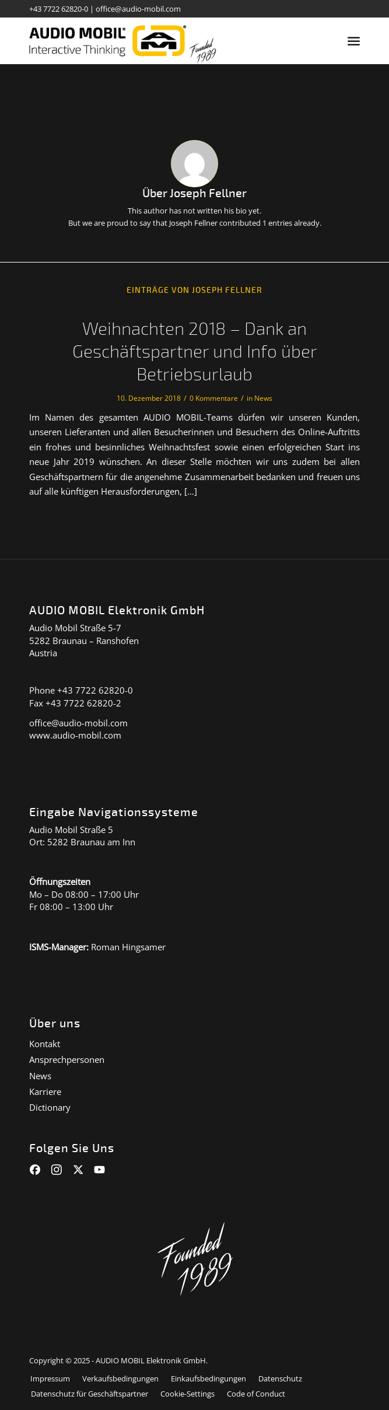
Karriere (45, 1091)
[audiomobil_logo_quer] (161, 41)
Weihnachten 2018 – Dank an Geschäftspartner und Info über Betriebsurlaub (194, 352)
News (263, 398)
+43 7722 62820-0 (58, 9)
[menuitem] (354, 41)
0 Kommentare (214, 398)
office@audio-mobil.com (138, 9)
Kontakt (44, 1043)
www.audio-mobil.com (75, 735)
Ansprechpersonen (66, 1059)
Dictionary (50, 1107)
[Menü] (354, 41)
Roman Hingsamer (128, 947)
